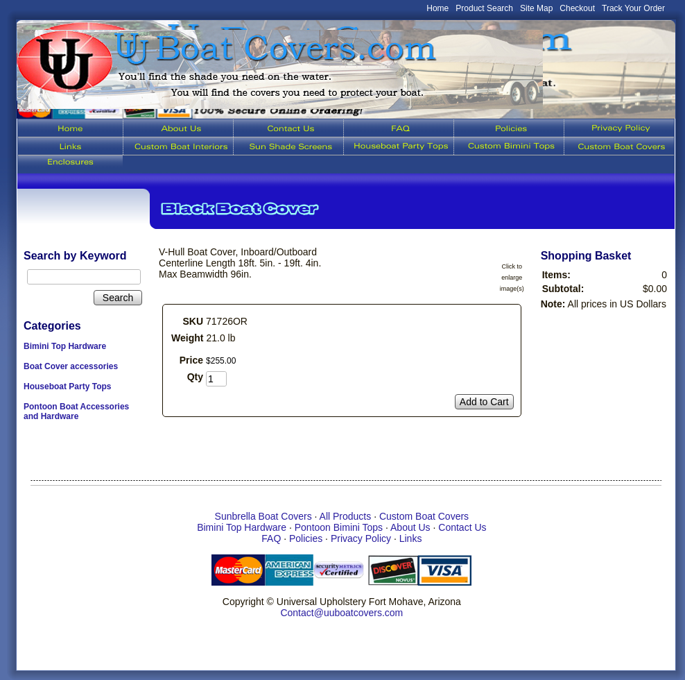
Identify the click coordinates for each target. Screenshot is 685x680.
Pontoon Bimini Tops (339, 527)
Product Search (484, 8)
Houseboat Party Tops (67, 386)
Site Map (536, 8)
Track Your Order (633, 8)
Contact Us (462, 527)
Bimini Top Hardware (65, 346)
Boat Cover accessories (71, 366)
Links (410, 538)
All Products (346, 516)
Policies (305, 538)
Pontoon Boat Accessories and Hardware (76, 411)
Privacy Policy (361, 538)
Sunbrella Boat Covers (263, 516)
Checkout (577, 8)
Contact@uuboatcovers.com (341, 612)
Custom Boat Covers (424, 516)
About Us (410, 527)
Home (437, 8)
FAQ (271, 538)
